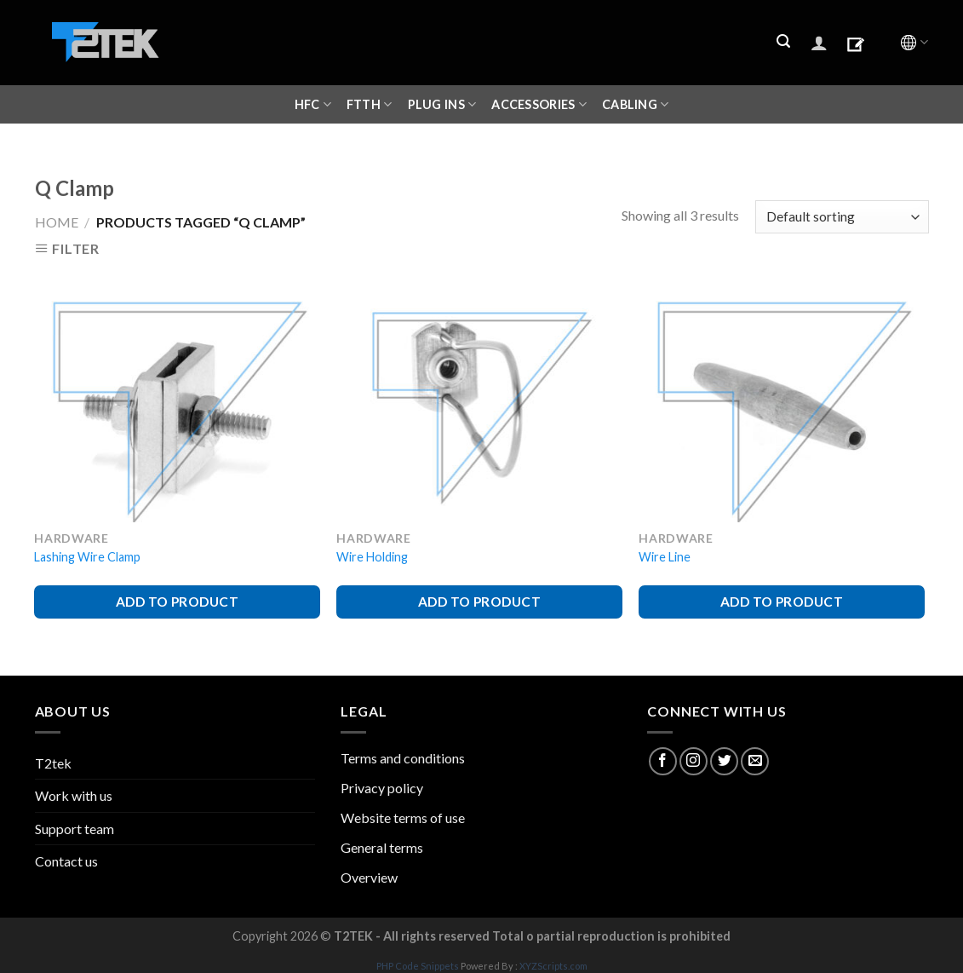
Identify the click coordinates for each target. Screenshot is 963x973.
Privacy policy (382, 788)
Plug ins (442, 104)
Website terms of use (403, 817)
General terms (382, 847)
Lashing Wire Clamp (87, 557)
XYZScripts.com (553, 965)
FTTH (370, 104)
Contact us (66, 861)
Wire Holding (372, 557)
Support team (74, 828)
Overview (369, 877)
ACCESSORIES (539, 104)
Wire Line (665, 557)
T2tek (53, 763)
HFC (313, 104)
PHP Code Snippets (417, 965)
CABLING (635, 104)
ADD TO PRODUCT (177, 601)
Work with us (73, 795)
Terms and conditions (403, 758)
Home (56, 222)
